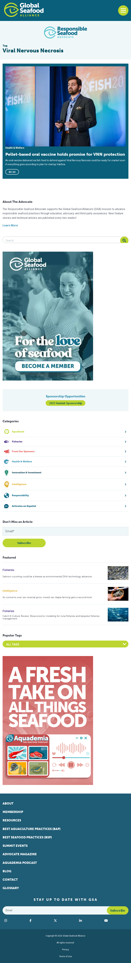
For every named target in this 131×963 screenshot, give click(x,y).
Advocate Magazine (20, 854)
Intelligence (10, 590)
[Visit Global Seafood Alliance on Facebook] (40, 920)
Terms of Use (65, 956)
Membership (13, 812)
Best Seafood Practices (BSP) (27, 837)
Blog (7, 871)
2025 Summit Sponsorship (65, 403)
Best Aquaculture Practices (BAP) (32, 829)
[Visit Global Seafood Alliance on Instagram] (15, 920)
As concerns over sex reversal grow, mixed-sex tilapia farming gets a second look (47, 597)
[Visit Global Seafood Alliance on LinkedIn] (90, 920)
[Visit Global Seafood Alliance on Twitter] (65, 920)
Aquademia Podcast (20, 863)
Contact (10, 880)
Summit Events (15, 846)
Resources (12, 820)
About (8, 803)
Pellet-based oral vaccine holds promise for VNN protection (65, 154)
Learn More (10, 225)
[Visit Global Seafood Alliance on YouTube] (115, 920)
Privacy (65, 949)
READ (12, 172)
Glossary (11, 888)
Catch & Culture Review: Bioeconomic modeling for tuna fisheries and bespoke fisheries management (51, 617)
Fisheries (8, 570)
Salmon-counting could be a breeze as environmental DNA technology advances (47, 576)
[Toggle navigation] (123, 10)
